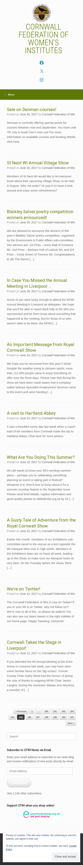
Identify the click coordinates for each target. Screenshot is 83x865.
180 (46, 711)
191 (72, 717)
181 (55, 711)
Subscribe (19, 783)
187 (38, 717)
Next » (71, 723)
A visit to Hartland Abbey (31, 413)
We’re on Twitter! (23, 589)
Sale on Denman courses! (31, 109)
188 (46, 717)
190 (63, 717)
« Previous (21, 711)
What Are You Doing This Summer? (41, 457)
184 (12, 717)
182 (63, 711)
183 (72, 711)
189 (55, 717)
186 (29, 717)
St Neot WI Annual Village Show (38, 162)
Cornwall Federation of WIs (58, 114)
